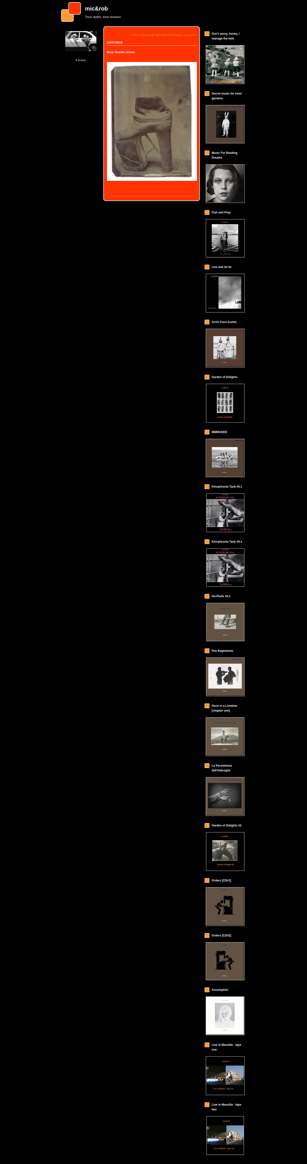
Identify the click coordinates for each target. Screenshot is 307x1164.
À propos (81, 60)
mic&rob (96, 9)
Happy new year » (185, 34)
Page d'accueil (163, 34)
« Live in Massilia (140, 34)
